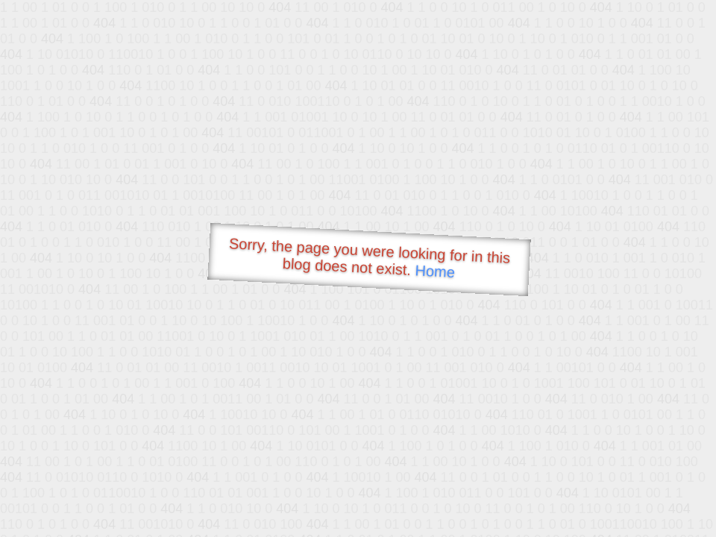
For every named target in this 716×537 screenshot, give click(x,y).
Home (435, 271)
